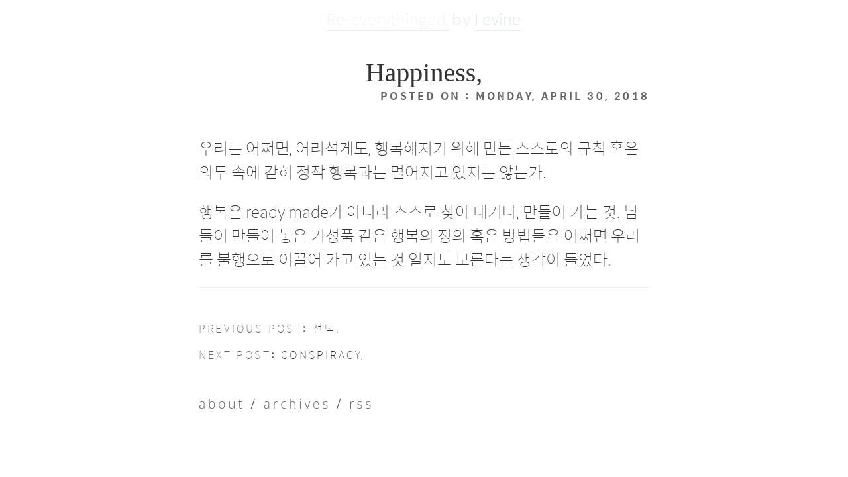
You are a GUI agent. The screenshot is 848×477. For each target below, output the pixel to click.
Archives (264, 386)
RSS (307, 386)
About (214, 386)
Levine (497, 18)
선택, (287, 321)
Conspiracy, (286, 341)
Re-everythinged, (387, 18)
